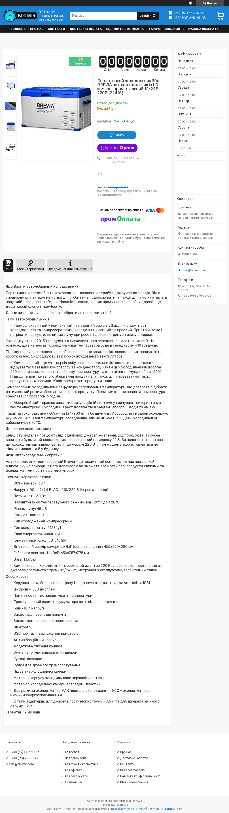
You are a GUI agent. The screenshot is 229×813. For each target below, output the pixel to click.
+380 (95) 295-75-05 (25, 758)
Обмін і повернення (134, 782)
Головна (18, 29)
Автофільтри (74, 770)
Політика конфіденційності (140, 776)
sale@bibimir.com (194, 270)
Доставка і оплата (86, 29)
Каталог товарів (132, 770)
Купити (119, 135)
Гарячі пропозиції (164, 29)
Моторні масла (76, 758)
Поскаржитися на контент (128, 808)
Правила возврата (202, 29)
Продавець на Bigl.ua (114, 804)
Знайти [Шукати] (146, 16)
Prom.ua (136, 800)
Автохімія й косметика (81, 764)
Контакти (56, 29)
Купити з (119, 148)
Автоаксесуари (76, 776)
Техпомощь (73, 782)
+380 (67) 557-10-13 (24, 752)
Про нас (36, 29)
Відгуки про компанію (125, 29)
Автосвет (72, 752)
